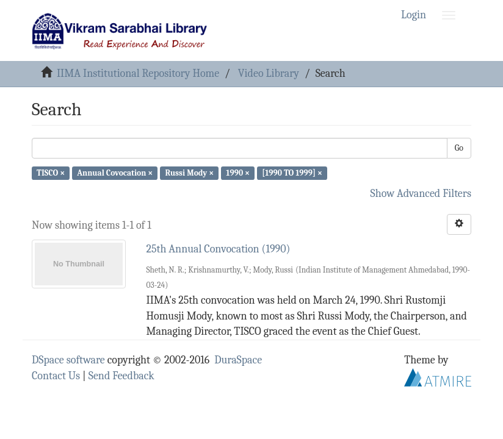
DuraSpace (238, 360)
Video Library (268, 73)
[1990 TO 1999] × (292, 172)
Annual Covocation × (115, 172)
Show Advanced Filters (421, 193)
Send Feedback (121, 375)
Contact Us (56, 375)
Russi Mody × (189, 172)
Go (459, 148)
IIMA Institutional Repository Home (138, 73)
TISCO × (51, 172)
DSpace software (68, 360)
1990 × (238, 172)
